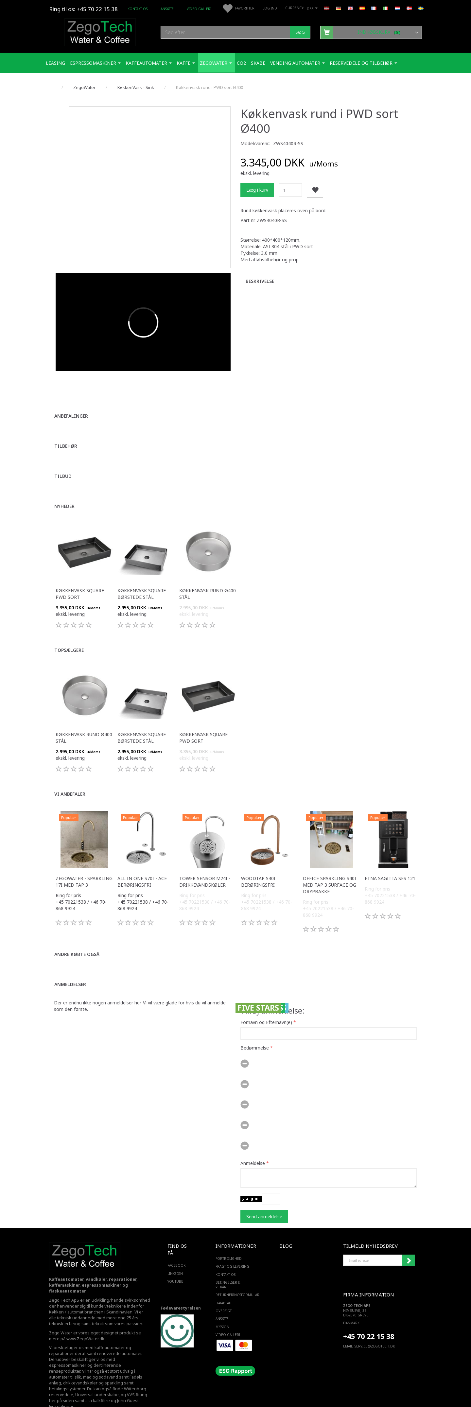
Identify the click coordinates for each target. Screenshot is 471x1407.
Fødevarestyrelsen (181, 1290)
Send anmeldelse (264, 1198)
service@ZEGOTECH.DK (375, 1328)
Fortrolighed (229, 1241)
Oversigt (224, 1293)
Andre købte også (76, 936)
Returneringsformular (234, 1277)
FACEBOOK (176, 1247)
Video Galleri (199, 9)
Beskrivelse (260, 281)
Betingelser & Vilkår (228, 1267)
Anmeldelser (70, 967)
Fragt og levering (232, 1248)
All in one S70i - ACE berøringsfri (142, 864)
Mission (222, 1309)
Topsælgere (69, 632)
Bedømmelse (254, 1030)
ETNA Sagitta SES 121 (390, 861)
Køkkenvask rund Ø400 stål (207, 576)
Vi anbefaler (69, 776)
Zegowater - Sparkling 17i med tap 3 (84, 864)
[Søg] (300, 32)
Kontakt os (138, 9)
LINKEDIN (175, 1255)
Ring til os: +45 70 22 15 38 (83, 9)
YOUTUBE (175, 1263)
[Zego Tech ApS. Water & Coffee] (100, 31)
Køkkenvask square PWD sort (80, 576)
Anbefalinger (71, 398)
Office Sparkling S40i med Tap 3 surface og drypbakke (329, 867)
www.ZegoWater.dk (85, 1321)
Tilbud (63, 458)
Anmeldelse (252, 1145)
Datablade (225, 1285)
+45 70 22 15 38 (368, 1318)
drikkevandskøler (80, 1365)
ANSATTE (167, 9)
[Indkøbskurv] (371, 32)
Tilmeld (408, 1242)
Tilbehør (65, 428)
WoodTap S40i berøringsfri (258, 864)
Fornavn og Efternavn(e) (266, 1004)
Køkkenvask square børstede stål (141, 576)
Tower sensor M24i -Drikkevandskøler (204, 864)
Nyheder (64, 488)
